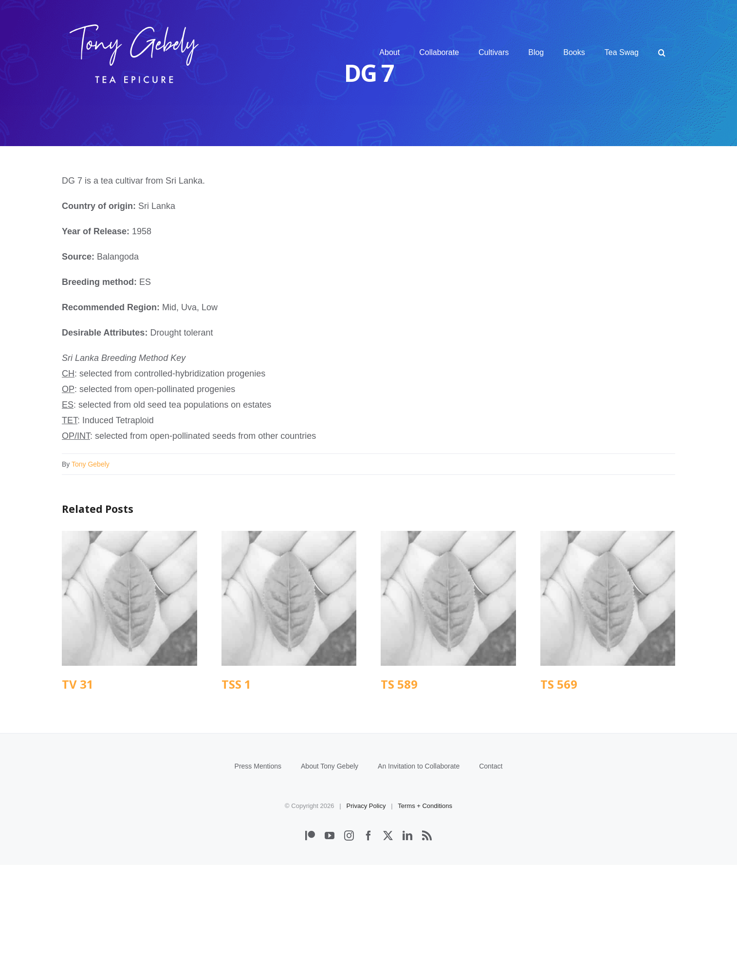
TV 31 (77, 684)
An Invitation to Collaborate (419, 878)
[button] (661, 52)
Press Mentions (258, 878)
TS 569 (558, 684)
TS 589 (399, 684)
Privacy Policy (366, 917)
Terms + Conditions (425, 917)
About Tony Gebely (329, 878)
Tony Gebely (91, 464)
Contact (490, 878)
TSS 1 (236, 684)
